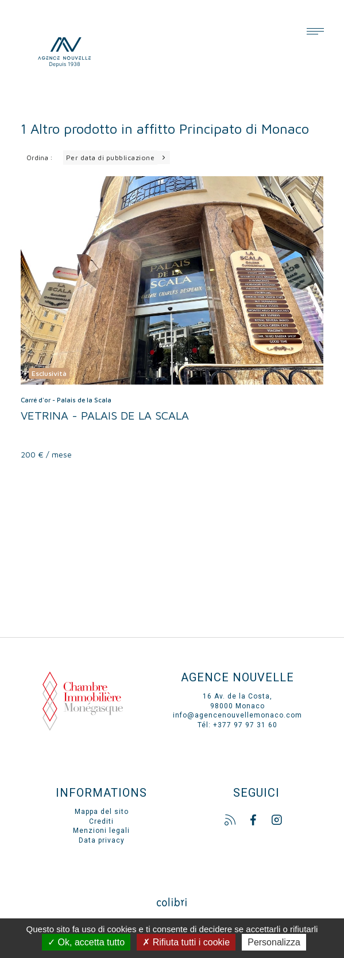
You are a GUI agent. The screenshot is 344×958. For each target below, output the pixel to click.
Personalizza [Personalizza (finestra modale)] (274, 942)
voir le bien (172, 317)
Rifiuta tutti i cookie (186, 942)
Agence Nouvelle (93, 52)
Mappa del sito (102, 812)
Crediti (101, 821)
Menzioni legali (101, 831)
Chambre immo (82, 712)
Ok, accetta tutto (86, 942)
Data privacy (102, 840)
